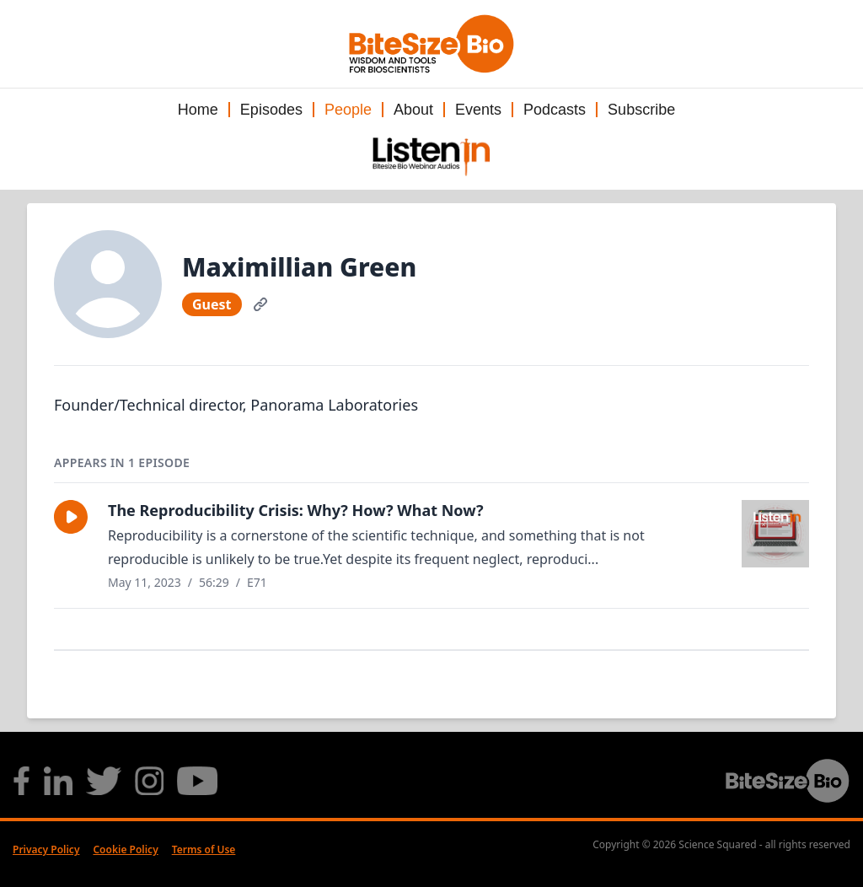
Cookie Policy (125, 849)
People (348, 109)
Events (478, 109)
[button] (71, 517)
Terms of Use (204, 849)
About (413, 109)
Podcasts (554, 109)
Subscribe (641, 109)
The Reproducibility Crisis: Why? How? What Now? (296, 510)
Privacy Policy (46, 849)
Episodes (271, 109)
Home (198, 109)
